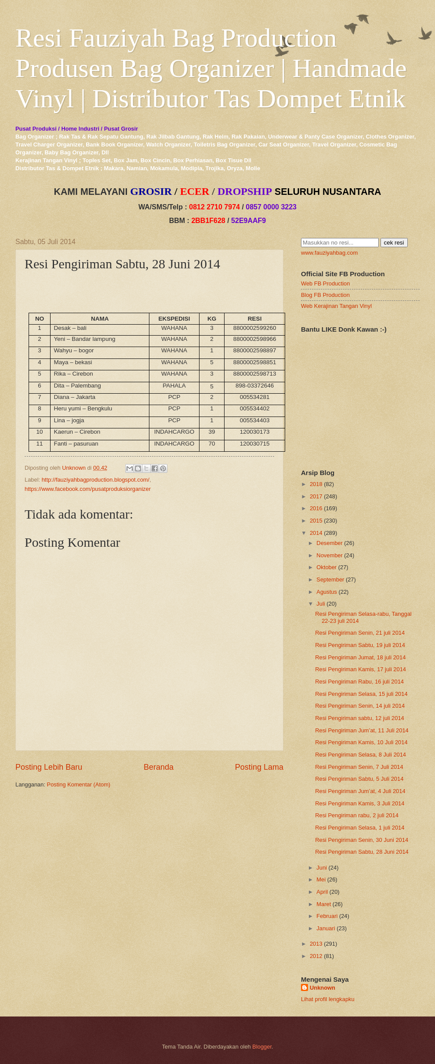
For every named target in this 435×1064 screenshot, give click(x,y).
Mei (321, 879)
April (322, 891)
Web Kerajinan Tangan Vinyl (336, 306)
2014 (316, 533)
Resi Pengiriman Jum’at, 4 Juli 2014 (360, 791)
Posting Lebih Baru (48, 767)
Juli (320, 603)
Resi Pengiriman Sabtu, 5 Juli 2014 (359, 778)
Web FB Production (325, 283)
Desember (329, 543)
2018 (316, 484)
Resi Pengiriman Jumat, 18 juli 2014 (360, 657)
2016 (316, 508)
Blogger (262, 1046)
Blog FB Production (325, 295)
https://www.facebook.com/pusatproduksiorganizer (88, 489)
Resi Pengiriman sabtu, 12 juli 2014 (359, 718)
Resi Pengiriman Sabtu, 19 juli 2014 (360, 645)
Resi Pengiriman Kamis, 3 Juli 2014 (359, 803)
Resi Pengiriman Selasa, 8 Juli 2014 (360, 754)
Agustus (326, 592)
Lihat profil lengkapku (328, 999)
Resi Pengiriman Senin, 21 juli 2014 (360, 632)
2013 (316, 943)
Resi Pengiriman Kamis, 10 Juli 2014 (361, 742)
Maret (323, 904)
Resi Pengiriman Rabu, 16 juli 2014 (359, 681)
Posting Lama (259, 767)
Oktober (326, 567)
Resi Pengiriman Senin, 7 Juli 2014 (359, 767)
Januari (325, 928)
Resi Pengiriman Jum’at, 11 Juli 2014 (362, 730)
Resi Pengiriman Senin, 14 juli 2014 (360, 705)
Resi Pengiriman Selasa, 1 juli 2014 (359, 827)
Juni (321, 867)
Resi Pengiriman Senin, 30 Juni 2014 (361, 840)
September (330, 579)
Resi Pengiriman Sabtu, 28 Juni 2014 (362, 851)
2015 (316, 520)
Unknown (322, 987)
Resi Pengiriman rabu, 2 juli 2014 (357, 815)
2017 (316, 496)
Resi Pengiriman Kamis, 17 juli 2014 (360, 669)
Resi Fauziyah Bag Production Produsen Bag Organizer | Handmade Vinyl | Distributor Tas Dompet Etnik (211, 68)
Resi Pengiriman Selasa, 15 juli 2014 (361, 694)
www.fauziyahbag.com (329, 252)
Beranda (159, 767)
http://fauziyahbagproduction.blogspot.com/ (96, 479)
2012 (316, 956)
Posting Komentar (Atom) (79, 784)
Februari (326, 916)
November (329, 555)
